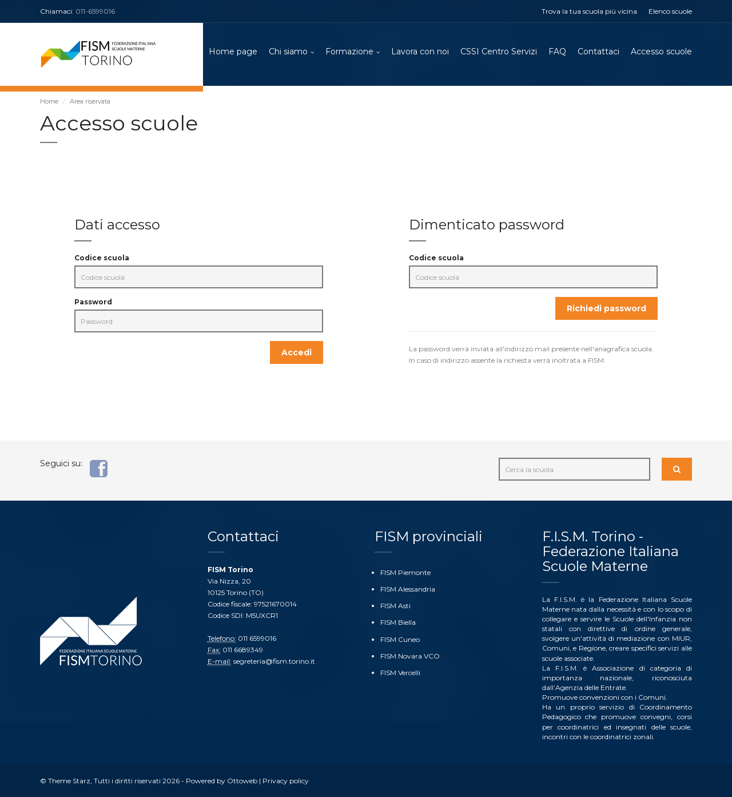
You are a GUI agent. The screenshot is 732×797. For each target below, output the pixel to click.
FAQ (557, 51)
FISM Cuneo (400, 639)
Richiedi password (606, 308)
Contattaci (598, 51)
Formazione (349, 51)
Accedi (296, 352)
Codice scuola (101, 257)
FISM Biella (398, 622)
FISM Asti (395, 605)
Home (49, 101)
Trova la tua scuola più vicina (589, 11)
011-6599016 (95, 11)
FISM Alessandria (407, 589)
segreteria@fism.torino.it (274, 661)
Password (93, 302)
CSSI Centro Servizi (498, 51)
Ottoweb (242, 780)
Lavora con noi (420, 51)
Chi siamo (288, 51)
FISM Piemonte (405, 572)
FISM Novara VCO (410, 656)
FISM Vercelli (400, 672)
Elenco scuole (670, 11)
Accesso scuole (661, 51)
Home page (233, 51)
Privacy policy (285, 780)
